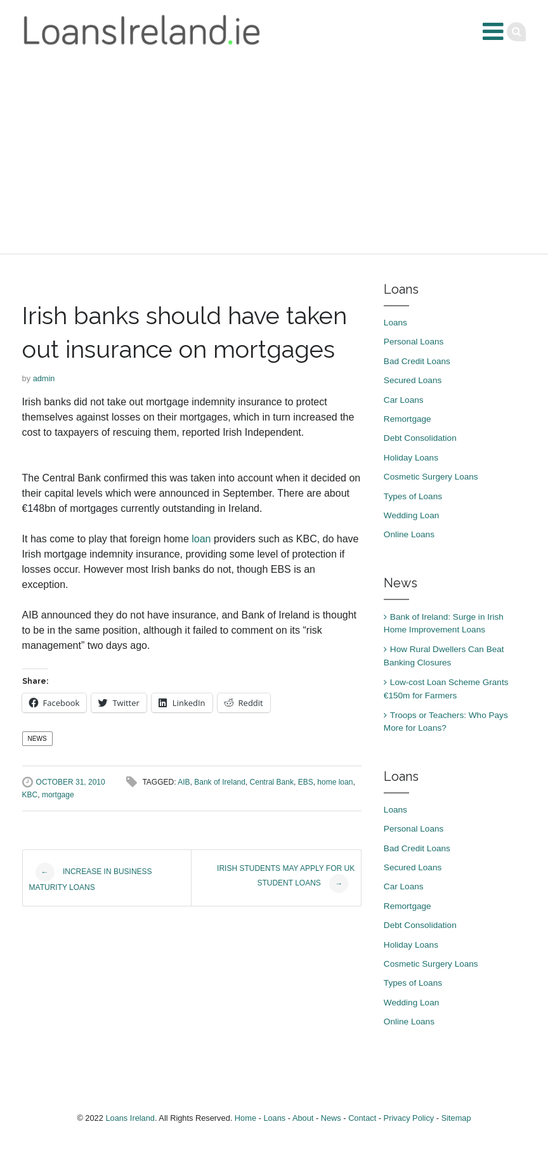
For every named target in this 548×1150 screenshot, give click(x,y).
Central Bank (272, 782)
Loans (395, 322)
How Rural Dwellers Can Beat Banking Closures (444, 655)
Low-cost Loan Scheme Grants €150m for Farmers (446, 688)
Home (245, 1118)
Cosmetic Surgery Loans (431, 476)
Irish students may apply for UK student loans (286, 878)
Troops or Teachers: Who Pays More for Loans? (446, 721)
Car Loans (404, 400)
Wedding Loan (411, 515)
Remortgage (407, 419)
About (302, 1118)
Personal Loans (413, 341)
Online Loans (409, 534)
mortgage (58, 794)
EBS (305, 782)
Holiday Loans (411, 457)
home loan (335, 782)
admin (44, 378)
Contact (362, 1118)
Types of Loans (413, 496)
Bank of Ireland (219, 782)
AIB (184, 782)
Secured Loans (412, 380)
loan (201, 538)
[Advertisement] (274, 158)
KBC (30, 794)
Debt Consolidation (420, 438)
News (37, 738)
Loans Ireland (130, 1118)
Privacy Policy (409, 1118)
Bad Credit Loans (417, 361)
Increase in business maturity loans (90, 877)
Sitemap (456, 1118)
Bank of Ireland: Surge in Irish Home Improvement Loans (444, 623)
